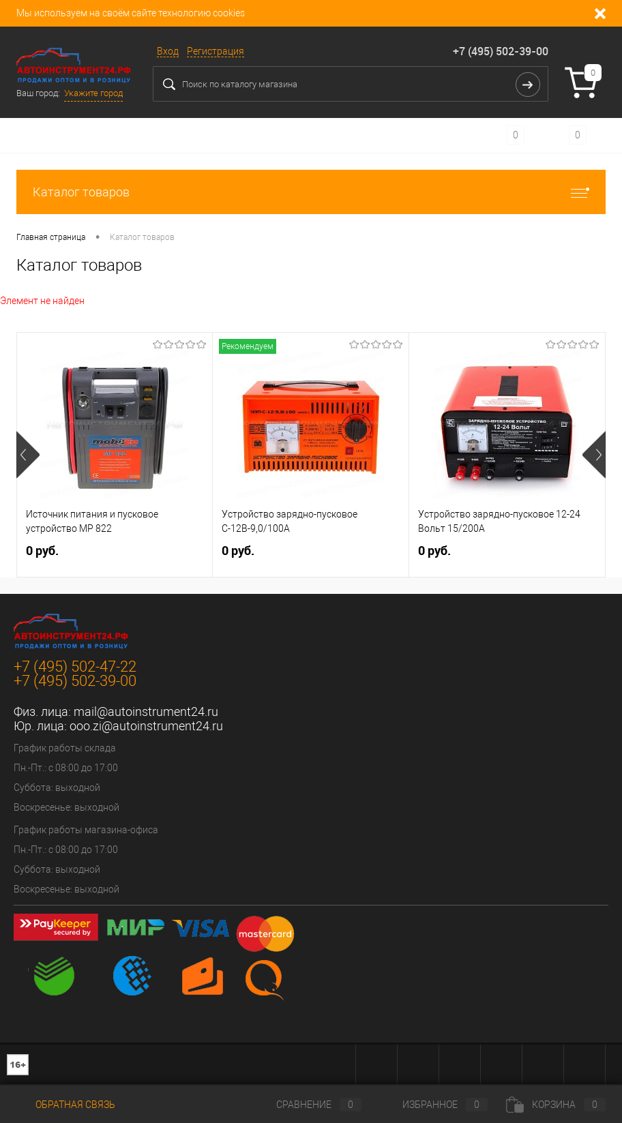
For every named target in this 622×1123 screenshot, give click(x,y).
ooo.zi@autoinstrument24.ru (146, 726)
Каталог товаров (311, 192)
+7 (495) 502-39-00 (500, 51)
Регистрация (215, 51)
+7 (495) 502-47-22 (75, 666)
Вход (168, 51)
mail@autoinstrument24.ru (146, 711)
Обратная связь (65, 1104)
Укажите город (93, 93)
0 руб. (42, 550)
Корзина (556, 1104)
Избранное (434, 1104)
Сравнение (307, 1104)
